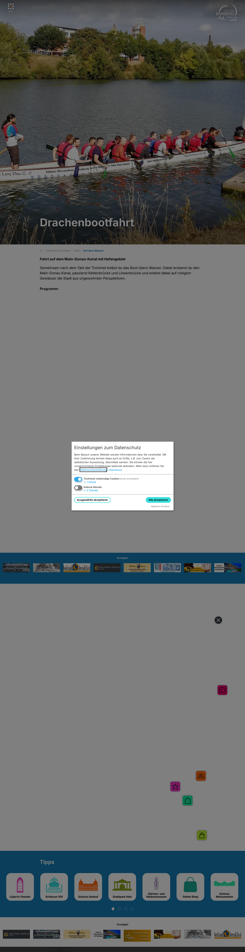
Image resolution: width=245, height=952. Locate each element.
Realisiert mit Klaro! (160, 506)
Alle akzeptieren (158, 499)
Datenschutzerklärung (93, 469)
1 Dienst (90, 482)
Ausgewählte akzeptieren (92, 499)
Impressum (115, 469)
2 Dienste (91, 490)
